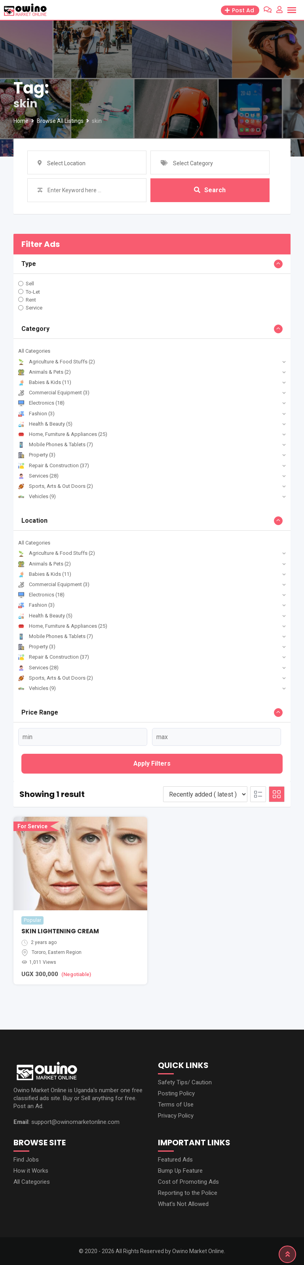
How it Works (30, 1170)
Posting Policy (176, 1093)
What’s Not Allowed (183, 1204)
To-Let (33, 291)
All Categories (34, 351)
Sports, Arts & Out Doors (55, 486)
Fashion (36, 414)
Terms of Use (176, 1104)
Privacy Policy (176, 1115)
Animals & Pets (44, 372)
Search (210, 190)
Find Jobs (26, 1159)
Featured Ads (175, 1159)
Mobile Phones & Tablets (55, 444)
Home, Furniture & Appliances (62, 434)
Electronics (41, 403)
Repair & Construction (53, 465)
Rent (31, 300)
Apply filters (152, 763)
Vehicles (37, 496)
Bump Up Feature (180, 1170)
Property (36, 455)
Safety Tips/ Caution (185, 1082)
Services (38, 476)
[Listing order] (205, 794)
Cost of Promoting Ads (188, 1181)
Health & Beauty (45, 424)
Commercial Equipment (53, 393)
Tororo (39, 952)
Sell (30, 284)
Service (34, 308)
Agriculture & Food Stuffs (56, 362)
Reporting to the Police (187, 1192)
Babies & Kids (44, 382)
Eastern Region (65, 952)
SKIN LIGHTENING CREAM (60, 931)
